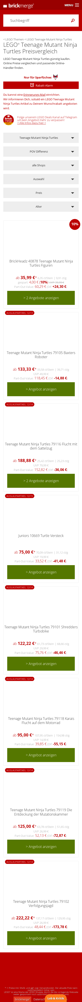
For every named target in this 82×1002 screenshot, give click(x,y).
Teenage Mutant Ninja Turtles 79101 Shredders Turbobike (41, 629)
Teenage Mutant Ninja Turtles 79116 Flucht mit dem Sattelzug (41, 446)
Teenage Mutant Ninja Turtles (38, 138)
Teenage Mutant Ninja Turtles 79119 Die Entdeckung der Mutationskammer (41, 812)
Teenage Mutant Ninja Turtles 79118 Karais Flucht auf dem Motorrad (41, 720)
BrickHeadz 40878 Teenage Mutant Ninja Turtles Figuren (41, 263)
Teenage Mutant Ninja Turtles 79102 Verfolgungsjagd (41, 903)
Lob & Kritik (55, 998)
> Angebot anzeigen (41, 389)
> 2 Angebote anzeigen (41, 297)
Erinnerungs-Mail (34, 95)
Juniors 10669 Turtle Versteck (41, 535)
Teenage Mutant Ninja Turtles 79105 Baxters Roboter (41, 354)
